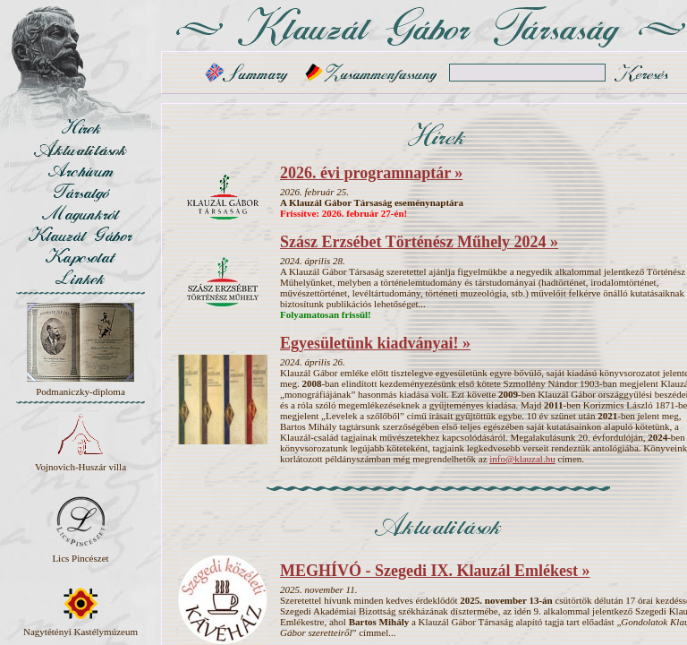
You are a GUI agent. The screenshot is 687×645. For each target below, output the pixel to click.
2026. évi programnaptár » (371, 173)
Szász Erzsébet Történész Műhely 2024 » (419, 242)
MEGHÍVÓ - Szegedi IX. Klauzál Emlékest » (434, 571)
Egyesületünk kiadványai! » (375, 343)
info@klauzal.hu (522, 458)
